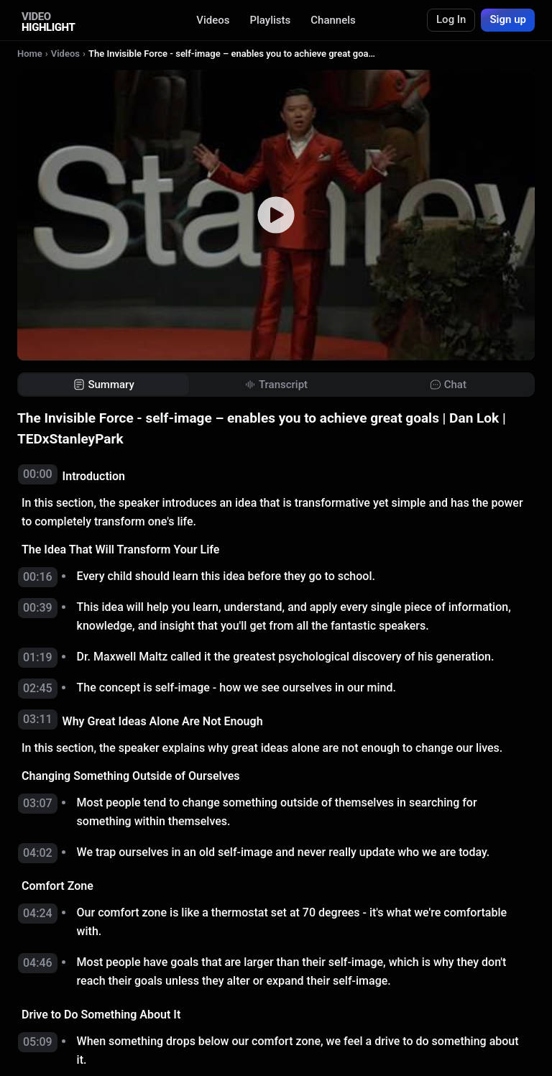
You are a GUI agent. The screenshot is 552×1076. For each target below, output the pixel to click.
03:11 (37, 719)
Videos (212, 20)
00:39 (37, 608)
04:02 (37, 853)
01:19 (37, 657)
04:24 (37, 913)
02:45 (37, 688)
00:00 (37, 474)
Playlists (269, 20)
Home (29, 53)
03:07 (37, 803)
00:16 (37, 577)
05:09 (37, 1042)
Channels (333, 20)
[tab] (104, 385)
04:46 (37, 963)
